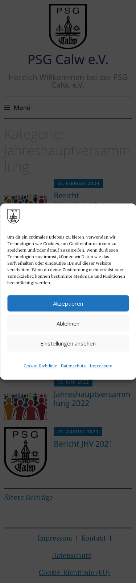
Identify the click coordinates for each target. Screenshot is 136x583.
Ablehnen (68, 323)
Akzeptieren (68, 303)
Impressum (101, 365)
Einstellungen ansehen (68, 343)
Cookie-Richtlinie (40, 365)
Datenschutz (73, 365)
